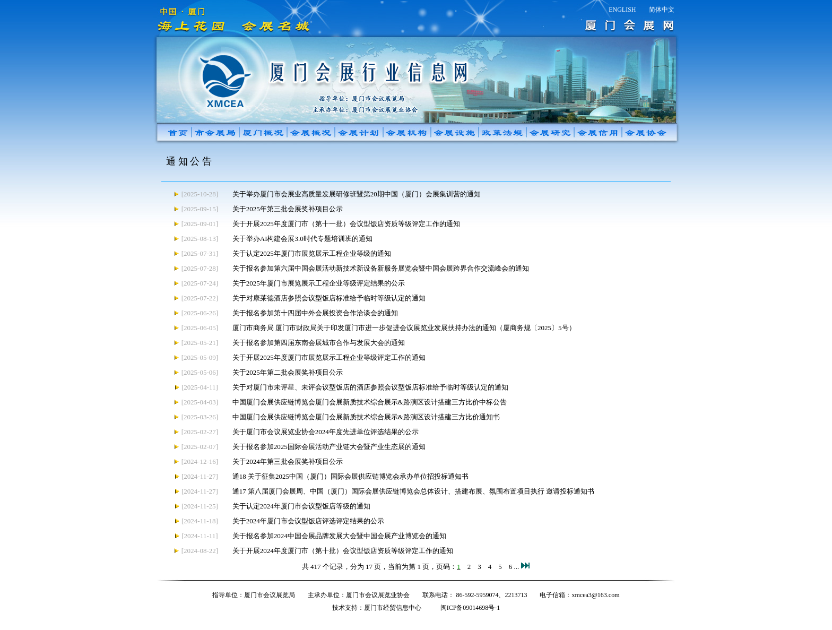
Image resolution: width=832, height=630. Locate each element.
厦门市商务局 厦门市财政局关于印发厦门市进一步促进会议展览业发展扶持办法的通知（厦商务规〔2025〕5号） (404, 328)
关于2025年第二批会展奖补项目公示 (287, 372)
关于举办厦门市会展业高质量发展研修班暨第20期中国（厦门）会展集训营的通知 (356, 194)
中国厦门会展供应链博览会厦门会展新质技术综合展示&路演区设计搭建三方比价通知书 (366, 417)
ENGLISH (622, 9)
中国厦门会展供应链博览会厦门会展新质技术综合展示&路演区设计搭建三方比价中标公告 (369, 402)
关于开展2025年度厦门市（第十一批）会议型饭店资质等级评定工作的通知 (346, 224)
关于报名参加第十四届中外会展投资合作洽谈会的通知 (315, 313)
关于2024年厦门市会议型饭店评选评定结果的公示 (308, 521)
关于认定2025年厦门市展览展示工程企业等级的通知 (311, 253)
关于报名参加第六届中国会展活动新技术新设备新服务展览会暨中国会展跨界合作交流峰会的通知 (380, 268)
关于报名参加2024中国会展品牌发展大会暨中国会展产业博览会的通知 (339, 536)
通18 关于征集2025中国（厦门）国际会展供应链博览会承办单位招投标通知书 (350, 476)
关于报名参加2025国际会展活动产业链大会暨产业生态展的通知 (329, 447)
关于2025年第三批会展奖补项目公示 (287, 209)
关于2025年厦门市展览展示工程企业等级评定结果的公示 (318, 283)
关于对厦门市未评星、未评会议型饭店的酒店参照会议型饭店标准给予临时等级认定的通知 (370, 387)
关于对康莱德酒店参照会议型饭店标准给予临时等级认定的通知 (329, 298)
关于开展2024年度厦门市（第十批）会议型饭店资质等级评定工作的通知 (342, 551)
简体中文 (661, 9)
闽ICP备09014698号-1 (470, 607)
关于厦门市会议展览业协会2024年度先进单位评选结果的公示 (325, 432)
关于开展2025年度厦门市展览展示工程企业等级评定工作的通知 (329, 357)
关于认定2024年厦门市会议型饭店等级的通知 (301, 506)
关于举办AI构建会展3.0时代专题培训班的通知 (302, 239)
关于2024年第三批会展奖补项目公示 (287, 461)
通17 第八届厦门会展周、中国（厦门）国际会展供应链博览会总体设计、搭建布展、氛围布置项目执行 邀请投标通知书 (413, 491)
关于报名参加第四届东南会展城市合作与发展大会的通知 (318, 343)
